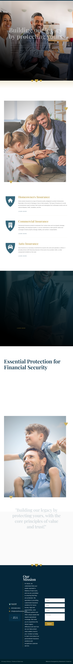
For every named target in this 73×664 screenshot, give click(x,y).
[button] (49, 2)
